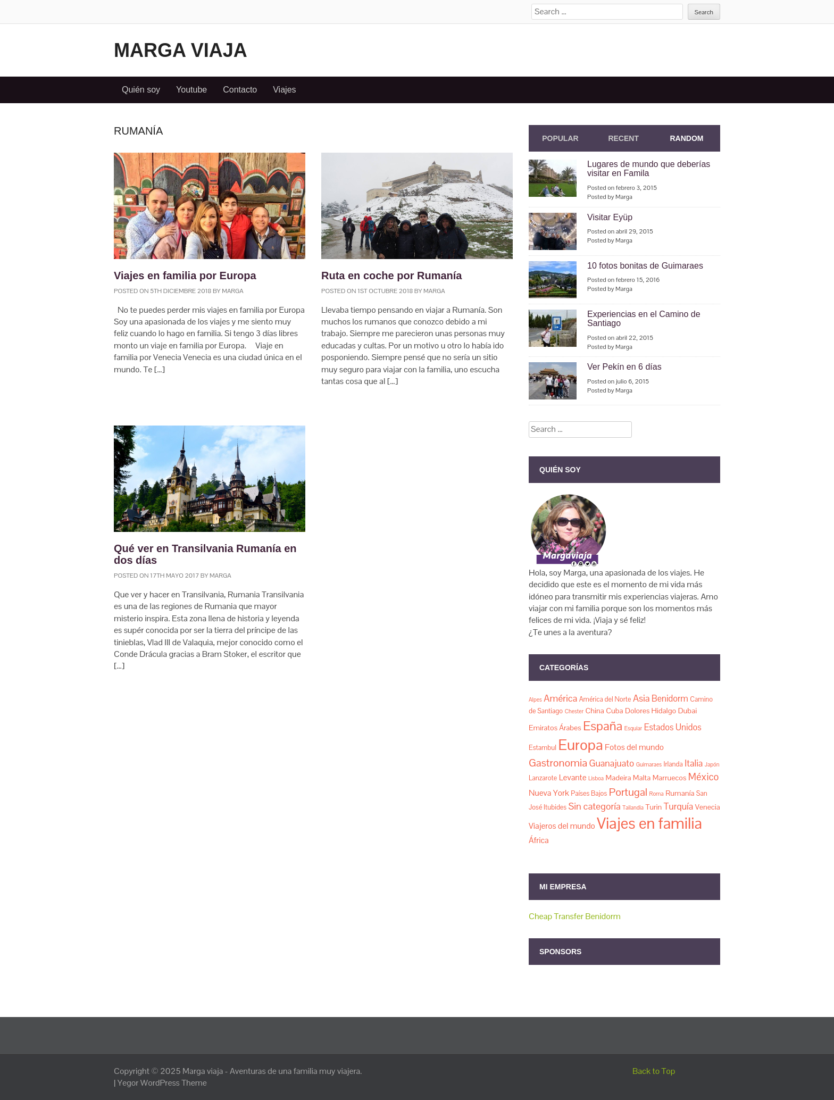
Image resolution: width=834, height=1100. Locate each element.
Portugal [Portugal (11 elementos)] (628, 792)
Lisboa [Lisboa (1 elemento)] (596, 778)
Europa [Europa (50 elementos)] (580, 744)
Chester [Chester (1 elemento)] (574, 711)
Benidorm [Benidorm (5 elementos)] (670, 698)
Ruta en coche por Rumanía (391, 275)
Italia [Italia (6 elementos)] (694, 763)
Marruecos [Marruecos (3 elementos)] (670, 777)
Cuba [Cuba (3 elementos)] (614, 710)
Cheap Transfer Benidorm (575, 916)
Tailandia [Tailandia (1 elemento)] (633, 807)
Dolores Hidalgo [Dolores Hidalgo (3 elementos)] (650, 710)
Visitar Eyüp (609, 217)
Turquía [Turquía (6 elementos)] (678, 806)
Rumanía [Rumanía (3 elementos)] (679, 793)
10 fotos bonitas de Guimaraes (645, 265)
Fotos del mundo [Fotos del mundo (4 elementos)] (634, 747)
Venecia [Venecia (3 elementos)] (707, 807)
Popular (560, 138)
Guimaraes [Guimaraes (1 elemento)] (649, 764)
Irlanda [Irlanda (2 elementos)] (673, 764)
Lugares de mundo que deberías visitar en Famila (648, 169)
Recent (623, 138)
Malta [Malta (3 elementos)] (641, 777)
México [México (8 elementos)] (703, 777)
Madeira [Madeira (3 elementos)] (618, 777)
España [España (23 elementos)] (602, 726)
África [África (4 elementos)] (539, 840)
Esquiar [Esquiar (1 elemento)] (633, 728)
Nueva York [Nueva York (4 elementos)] (549, 793)
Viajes (284, 89)
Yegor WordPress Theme (162, 1082)
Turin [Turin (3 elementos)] (653, 807)
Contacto (240, 89)
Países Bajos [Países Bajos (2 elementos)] (589, 793)
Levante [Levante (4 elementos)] (573, 777)
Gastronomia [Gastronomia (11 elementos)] (558, 763)
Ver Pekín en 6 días (624, 366)
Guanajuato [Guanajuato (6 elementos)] (611, 763)
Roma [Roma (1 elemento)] (656, 793)
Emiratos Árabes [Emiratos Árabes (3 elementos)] (555, 727)
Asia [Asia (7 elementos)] (641, 698)
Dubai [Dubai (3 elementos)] (687, 710)
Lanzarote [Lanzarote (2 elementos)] (543, 777)
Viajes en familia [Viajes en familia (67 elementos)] (649, 823)
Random (686, 138)
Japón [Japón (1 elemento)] (712, 764)
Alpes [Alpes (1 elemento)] (535, 699)
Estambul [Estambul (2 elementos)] (542, 747)
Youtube (191, 89)
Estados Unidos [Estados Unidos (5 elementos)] (673, 727)
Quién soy (141, 89)
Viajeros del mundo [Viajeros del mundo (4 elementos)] (562, 826)
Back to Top (653, 1071)
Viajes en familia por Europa (185, 275)
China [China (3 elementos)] (594, 710)
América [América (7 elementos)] (560, 698)
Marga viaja (180, 50)
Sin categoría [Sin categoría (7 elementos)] (595, 806)
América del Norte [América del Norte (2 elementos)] (605, 699)
